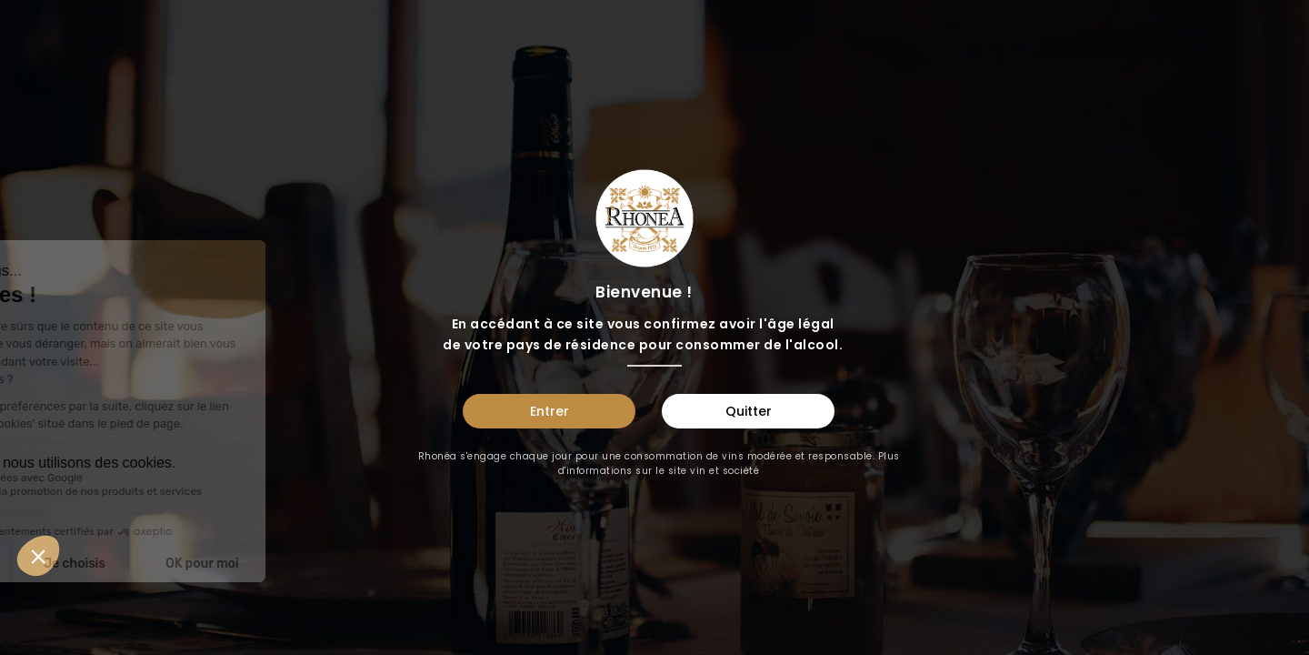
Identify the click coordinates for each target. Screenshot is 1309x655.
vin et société (724, 471)
